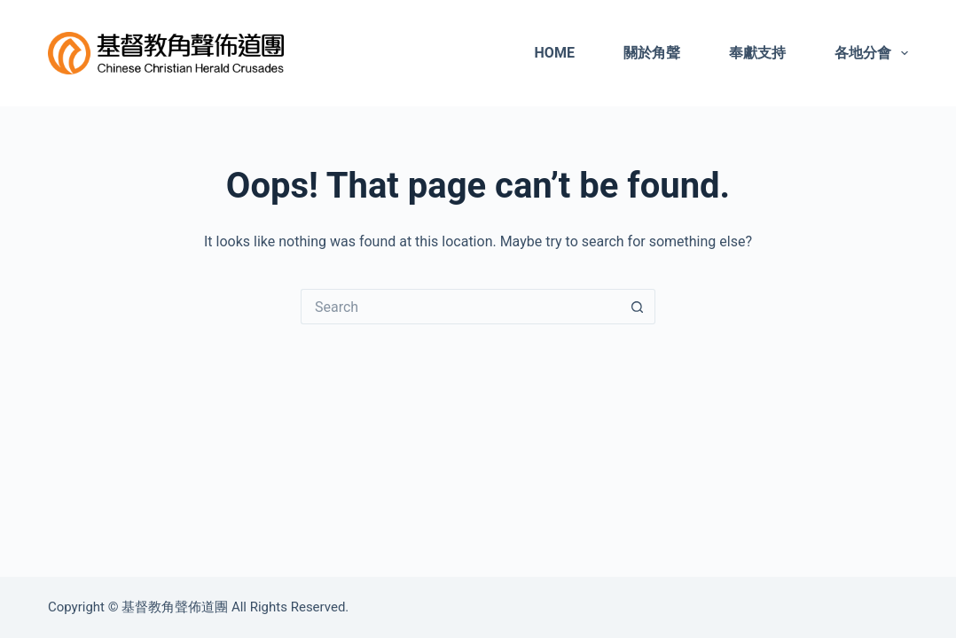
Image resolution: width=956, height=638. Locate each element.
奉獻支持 (757, 52)
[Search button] (637, 306)
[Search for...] (460, 306)
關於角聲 (651, 52)
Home (555, 52)
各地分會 (871, 53)
